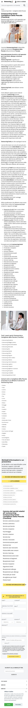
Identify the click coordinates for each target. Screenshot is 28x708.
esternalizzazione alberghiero (10, 502)
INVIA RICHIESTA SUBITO (14, 656)
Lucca (3, 398)
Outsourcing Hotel (6, 11)
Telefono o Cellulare (7, 613)
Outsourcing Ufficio (6, 353)
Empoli (3, 411)
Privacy (7, 643)
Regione (4, 619)
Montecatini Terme (6, 420)
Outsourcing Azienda (7, 351)
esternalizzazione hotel (9, 495)
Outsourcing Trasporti (7, 366)
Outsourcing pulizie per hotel (8, 375)
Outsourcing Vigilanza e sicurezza (10, 368)
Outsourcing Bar (6, 349)
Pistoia (3, 394)
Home (2, 9)
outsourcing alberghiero (9, 493)
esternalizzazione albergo (9, 499)
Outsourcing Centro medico (8, 357)
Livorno (4, 389)
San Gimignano (5, 437)
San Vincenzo (5, 422)
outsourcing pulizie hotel (9, 504)
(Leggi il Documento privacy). (10, 653)
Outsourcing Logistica (7, 364)
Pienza (3, 435)
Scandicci (4, 409)
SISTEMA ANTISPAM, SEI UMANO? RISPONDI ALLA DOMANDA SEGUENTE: (14, 636)
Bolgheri (4, 433)
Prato (3, 387)
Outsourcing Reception (7, 370)
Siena (3, 407)
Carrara (4, 429)
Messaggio (5, 625)
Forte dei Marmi (6, 439)
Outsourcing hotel (8, 486)
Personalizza (18, 704)
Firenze (3, 385)
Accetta (8, 704)
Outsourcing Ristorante (7, 346)
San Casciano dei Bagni (7, 431)
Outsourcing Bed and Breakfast (9, 344)
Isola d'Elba (4, 442)
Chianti (3, 446)
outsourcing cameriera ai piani (10, 488)
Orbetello (4, 424)
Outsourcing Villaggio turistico (9, 342)
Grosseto (4, 400)
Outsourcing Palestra (7, 359)
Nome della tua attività (7, 606)
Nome (3, 600)
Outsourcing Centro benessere (9, 362)
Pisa (3, 396)
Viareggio (4, 405)
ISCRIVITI (14, 674)
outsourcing (19, 490)
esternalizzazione (7, 497)
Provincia (17, 619)
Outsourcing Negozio (7, 355)
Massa (3, 402)
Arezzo (3, 392)
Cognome (17, 600)
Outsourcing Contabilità (7, 373)
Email (16, 606)
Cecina (3, 418)
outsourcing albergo (8, 490)
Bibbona (4, 426)
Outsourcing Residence (7, 340)
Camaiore (4, 416)
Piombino (4, 413)
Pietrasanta (4, 444)
